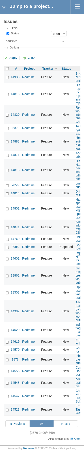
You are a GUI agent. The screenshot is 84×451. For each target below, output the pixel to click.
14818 (15, 170)
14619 (15, 341)
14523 (15, 409)
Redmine (28, 77)
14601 (15, 258)
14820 (15, 114)
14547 (15, 396)
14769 (15, 239)
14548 (15, 382)
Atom (77, 439)
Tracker (48, 68)
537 (15, 128)
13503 (15, 292)
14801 (15, 208)
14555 (15, 371)
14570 (15, 349)
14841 (15, 227)
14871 (15, 155)
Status (14, 33)
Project (29, 68)
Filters (13, 28)
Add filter (11, 41)
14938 (15, 77)
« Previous (17, 424)
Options (14, 47)
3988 (15, 247)
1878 (15, 359)
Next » (65, 424)
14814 (15, 193)
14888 (15, 141)
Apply (13, 57)
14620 (15, 330)
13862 (15, 275)
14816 (15, 94)
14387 (15, 311)
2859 (15, 185)
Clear (31, 57)
